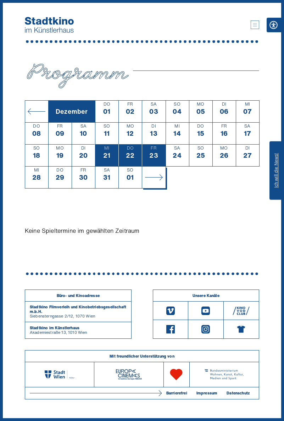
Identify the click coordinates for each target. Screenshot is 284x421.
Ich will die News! (276, 170)
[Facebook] (170, 329)
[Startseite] (49, 25)
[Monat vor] (153, 177)
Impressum (206, 393)
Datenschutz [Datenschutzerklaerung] (238, 393)
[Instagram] (205, 329)
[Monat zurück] (36, 111)
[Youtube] (205, 311)
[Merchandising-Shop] (241, 329)
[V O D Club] (241, 311)
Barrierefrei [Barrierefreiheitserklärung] (176, 393)
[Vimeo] (170, 311)
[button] (255, 25)
